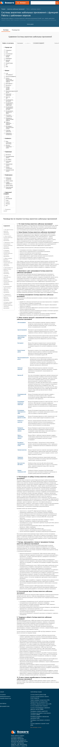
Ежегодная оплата (8, 161)
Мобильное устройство (8, 178)
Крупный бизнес (8, 61)
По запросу (8, 159)
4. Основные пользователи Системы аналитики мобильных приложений (7, 253)
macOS (7, 196)
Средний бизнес (8, 56)
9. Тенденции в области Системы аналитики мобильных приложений (7, 297)
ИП (6, 64)
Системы (5, 30)
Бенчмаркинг (9, 83)
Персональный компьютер (9, 188)
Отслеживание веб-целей (9, 100)
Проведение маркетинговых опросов (9, 119)
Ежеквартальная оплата (9, 170)
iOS (6, 205)
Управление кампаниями (9, 134)
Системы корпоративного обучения (39, 705)
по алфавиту (28, 43)
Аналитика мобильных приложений (16, 9)
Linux (7, 200)
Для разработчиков (4, 706)
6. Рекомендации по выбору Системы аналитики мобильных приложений (8, 270)
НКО (7, 66)
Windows (8, 203)
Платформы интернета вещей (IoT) (39, 711)
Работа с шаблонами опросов (8, 123)
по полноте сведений (39, 43)
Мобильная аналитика (8, 94)
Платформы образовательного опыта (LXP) (41, 703)
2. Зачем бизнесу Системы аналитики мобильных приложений (7, 238)
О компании (3, 694)
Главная (3, 9)
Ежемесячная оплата (9, 164)
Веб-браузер (9, 198)
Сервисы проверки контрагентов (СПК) (40, 700)
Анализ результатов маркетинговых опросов (9, 80)
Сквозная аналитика (8, 131)
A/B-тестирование (9, 74)
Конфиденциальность (5, 696)
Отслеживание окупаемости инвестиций (9, 104)
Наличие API (8, 97)
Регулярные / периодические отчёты (9, 127)
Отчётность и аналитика (9, 116)
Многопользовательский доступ (9, 91)
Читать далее (30, 24)
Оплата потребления (9, 167)
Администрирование (9, 76)
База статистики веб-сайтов (8, 142)
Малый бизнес (9, 63)
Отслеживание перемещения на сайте (9, 108)
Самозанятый (9, 53)
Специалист (9, 50)
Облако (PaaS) (9, 185)
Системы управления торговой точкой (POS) (40, 724)
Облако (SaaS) (9, 180)
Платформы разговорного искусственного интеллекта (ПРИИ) (41, 713)
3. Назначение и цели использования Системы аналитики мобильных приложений (8, 245)
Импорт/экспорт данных (8, 88)
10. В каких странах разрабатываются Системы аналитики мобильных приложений (7, 305)
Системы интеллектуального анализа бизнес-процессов (40, 697)
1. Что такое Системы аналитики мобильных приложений (8, 232)
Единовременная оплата (9, 157)
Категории (21, 3)
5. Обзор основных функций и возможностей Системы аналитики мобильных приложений (7, 262)
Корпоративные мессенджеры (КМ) (39, 702)
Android (7, 202)
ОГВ (7, 52)
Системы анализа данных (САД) (38, 694)
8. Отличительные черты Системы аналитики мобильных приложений (7, 289)
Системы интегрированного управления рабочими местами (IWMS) (40, 708)
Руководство (16, 30)
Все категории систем (36, 727)
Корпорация (9, 58)
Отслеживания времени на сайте (9, 112)
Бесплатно (8, 85)
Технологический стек (5, 698)
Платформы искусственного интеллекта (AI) (40, 720)
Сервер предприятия (9, 183)
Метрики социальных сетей (9, 146)
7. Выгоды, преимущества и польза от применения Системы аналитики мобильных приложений (7, 280)
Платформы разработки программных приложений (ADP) (40, 717)
